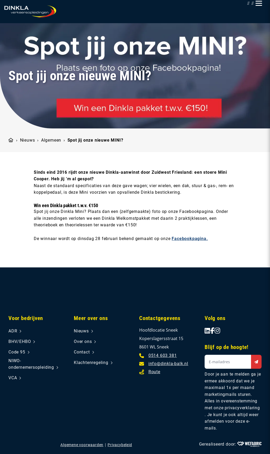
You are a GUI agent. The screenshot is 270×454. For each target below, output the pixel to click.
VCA (12, 377)
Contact (82, 352)
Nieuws (27, 140)
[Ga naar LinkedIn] (207, 330)
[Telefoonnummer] (158, 355)
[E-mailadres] (163, 363)
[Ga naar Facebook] (212, 330)
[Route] (149, 371)
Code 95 (16, 352)
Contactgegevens (160, 318)
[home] (30, 11)
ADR (12, 330)
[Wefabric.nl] (249, 444)
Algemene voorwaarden (81, 445)
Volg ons (215, 318)
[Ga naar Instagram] (217, 330)
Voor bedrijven (25, 318)
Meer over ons (91, 318)
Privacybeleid (120, 445)
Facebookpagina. (190, 238)
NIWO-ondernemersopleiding (31, 364)
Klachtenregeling (91, 362)
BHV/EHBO (19, 341)
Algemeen (51, 140)
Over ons (83, 341)
